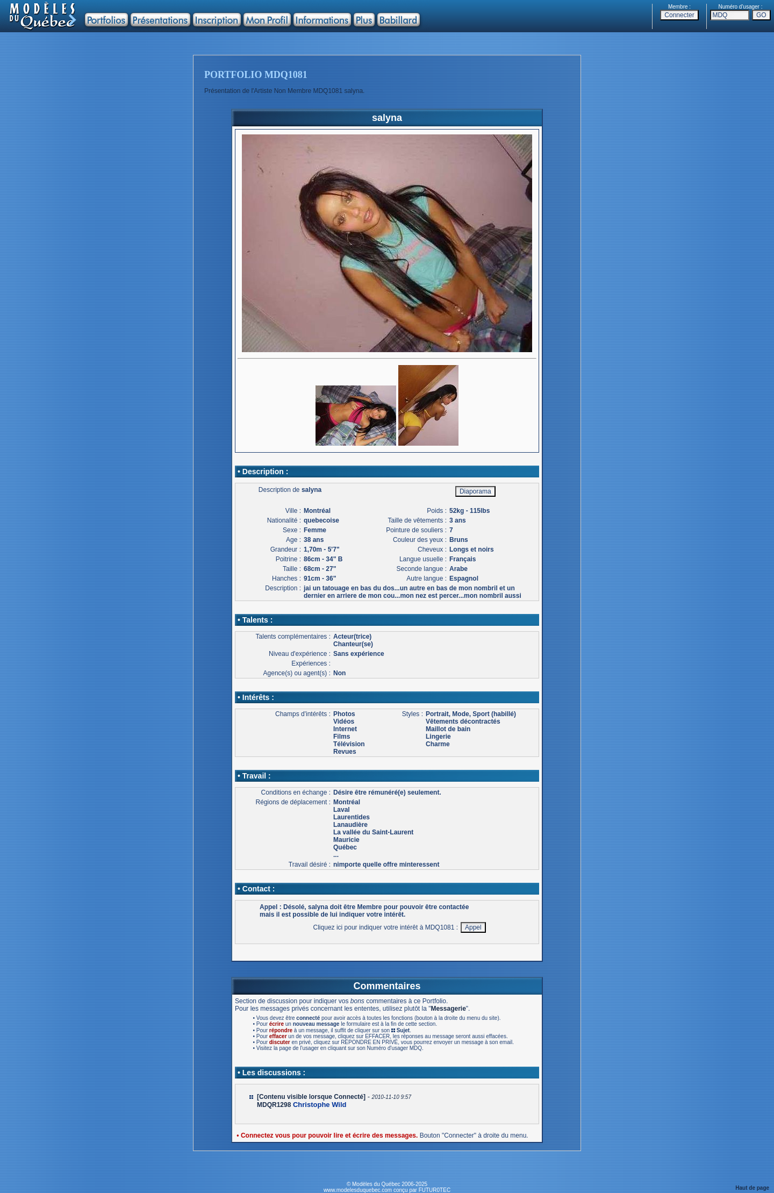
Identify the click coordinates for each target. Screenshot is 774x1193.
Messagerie (448, 1008)
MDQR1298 (274, 1105)
